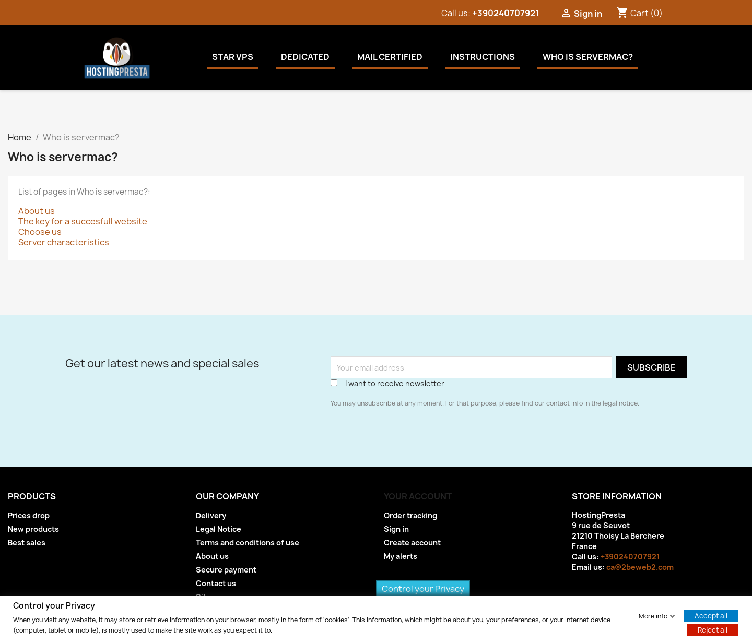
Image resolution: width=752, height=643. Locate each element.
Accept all (711, 615)
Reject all (712, 629)
